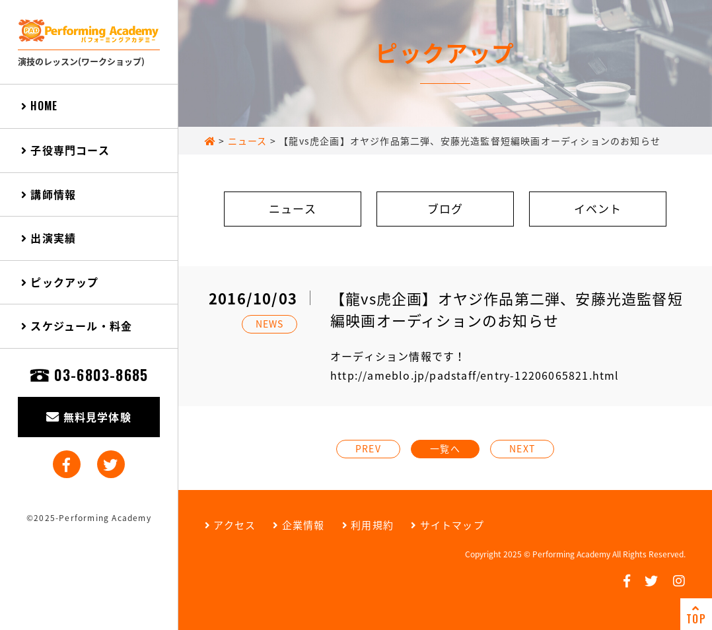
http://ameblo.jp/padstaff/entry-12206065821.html (475, 375)
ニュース (292, 208)
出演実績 (48, 238)
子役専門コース (65, 150)
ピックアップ (60, 282)
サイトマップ (447, 525)
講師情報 (48, 194)
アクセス (230, 525)
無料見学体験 (88, 417)
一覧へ (445, 448)
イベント (598, 208)
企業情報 (298, 525)
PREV (368, 448)
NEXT (522, 448)
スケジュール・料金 (76, 325)
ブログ (445, 208)
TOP (696, 615)
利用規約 (368, 525)
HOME (39, 106)
